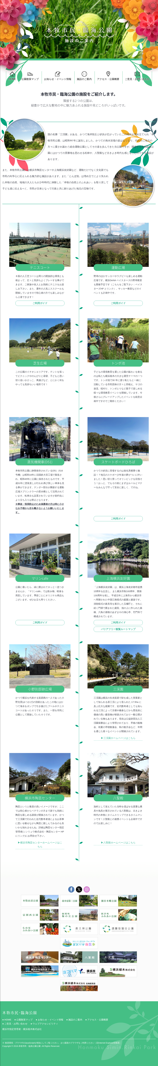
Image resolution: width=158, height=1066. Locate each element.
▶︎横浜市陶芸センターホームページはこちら (40, 844)
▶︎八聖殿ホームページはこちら (118, 842)
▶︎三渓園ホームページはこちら (118, 738)
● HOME (6, 1019)
